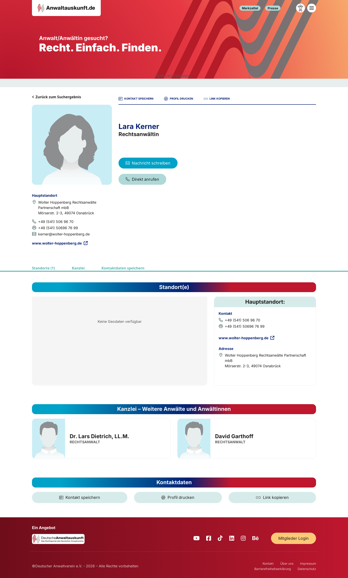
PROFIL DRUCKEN (178, 99)
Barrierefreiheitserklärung (272, 569)
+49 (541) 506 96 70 (55, 221)
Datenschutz (307, 569)
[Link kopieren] (272, 497)
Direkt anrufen (142, 179)
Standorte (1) (43, 268)
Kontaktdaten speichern (122, 268)
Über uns (286, 563)
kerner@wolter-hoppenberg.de (64, 234)
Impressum (308, 563)
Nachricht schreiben (148, 163)
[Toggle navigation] (311, 8)
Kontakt (268, 563)
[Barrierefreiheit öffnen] (300, 8)
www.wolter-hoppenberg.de (60, 243)
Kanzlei (78, 268)
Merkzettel (250, 8)
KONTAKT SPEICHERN (136, 99)
